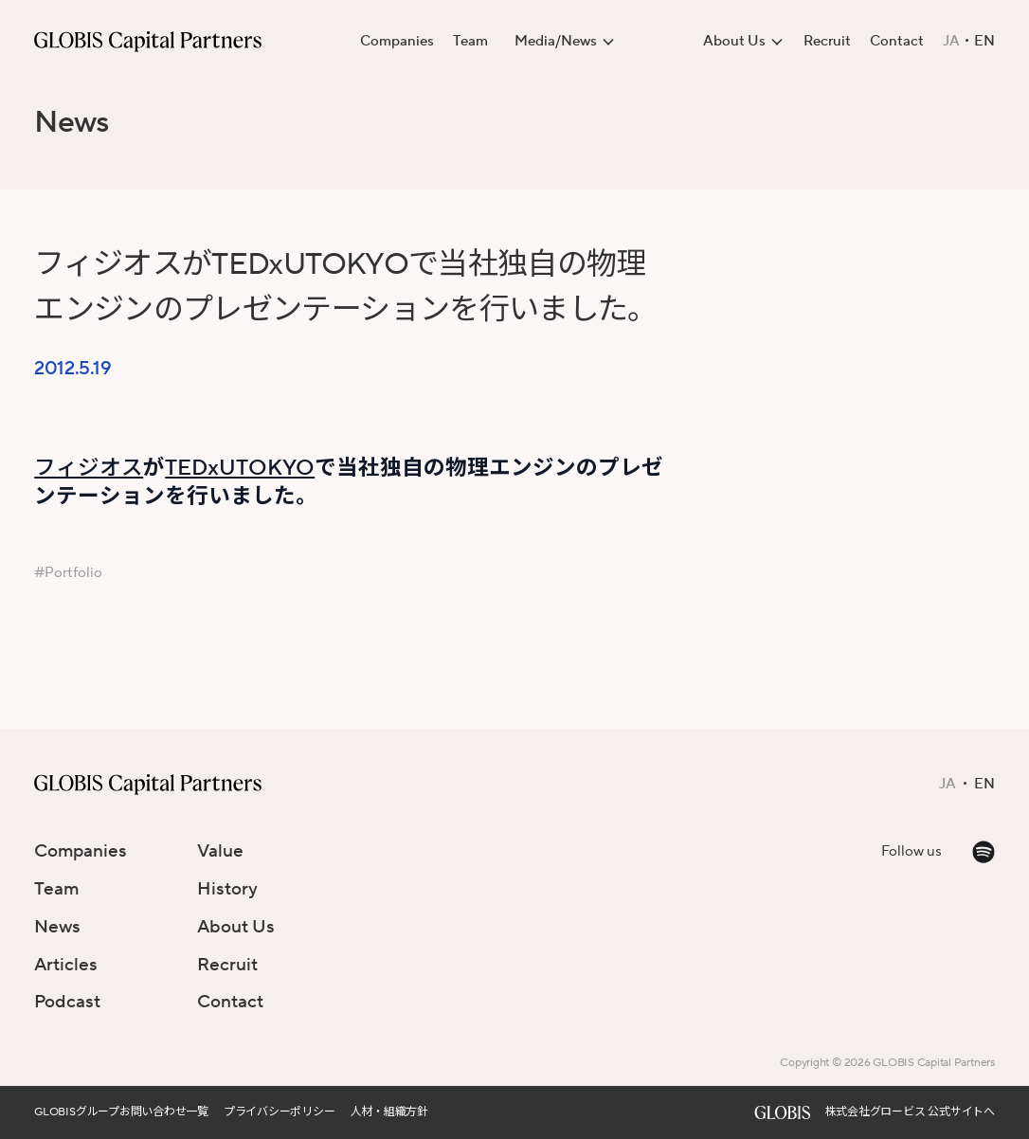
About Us (236, 926)
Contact (897, 41)
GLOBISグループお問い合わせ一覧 (121, 1112)
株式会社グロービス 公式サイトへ (910, 1112)
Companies (397, 41)
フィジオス (88, 468)
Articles (66, 964)
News (71, 122)
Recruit (827, 41)
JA (951, 41)
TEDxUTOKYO (240, 468)
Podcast (67, 1001)
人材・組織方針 (389, 1112)
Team (470, 41)
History (227, 888)
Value (220, 851)
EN (984, 41)
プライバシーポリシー (279, 1112)
